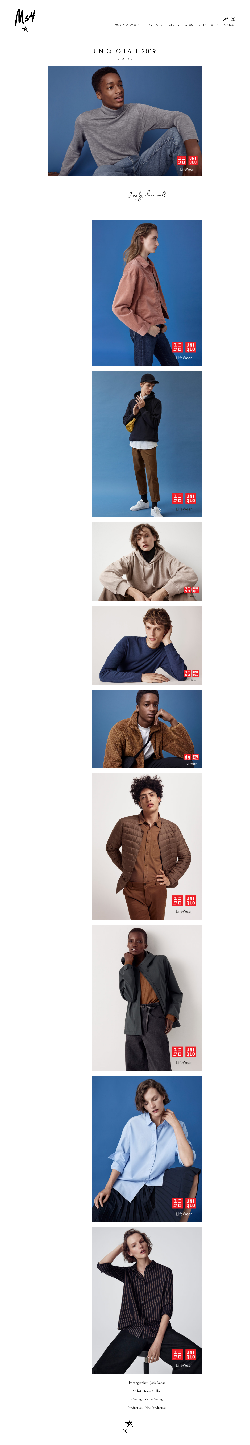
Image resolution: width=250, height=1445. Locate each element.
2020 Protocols (127, 25)
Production (125, 59)
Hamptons (154, 25)
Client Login (209, 25)
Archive (175, 25)
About (190, 25)
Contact (229, 25)
